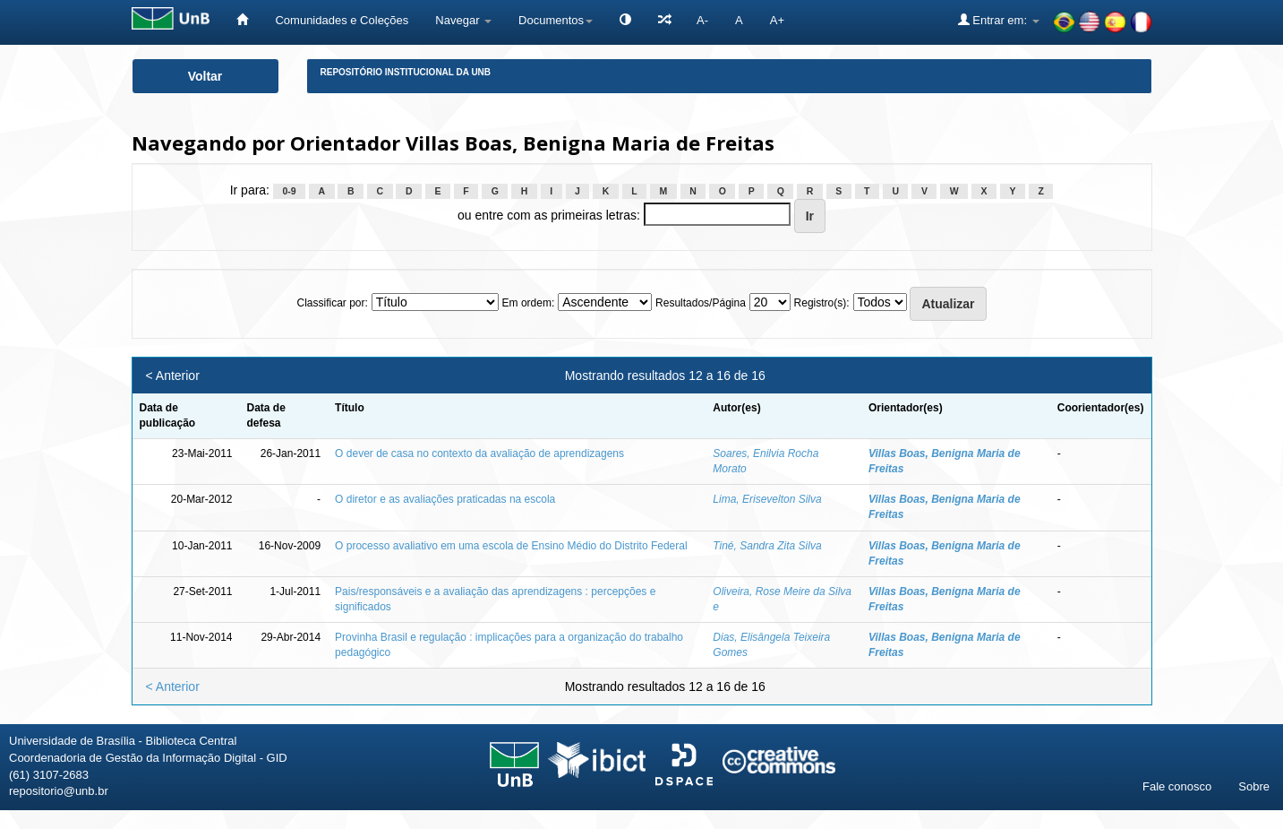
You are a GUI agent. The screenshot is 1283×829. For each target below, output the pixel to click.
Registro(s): (822, 303)
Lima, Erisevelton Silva (767, 499)
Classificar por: (331, 303)
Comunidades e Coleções (341, 20)
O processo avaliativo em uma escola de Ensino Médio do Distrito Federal (511, 546)
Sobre (1254, 786)
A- (702, 20)
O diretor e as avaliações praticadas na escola (445, 499)
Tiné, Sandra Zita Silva (767, 546)
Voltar (205, 76)
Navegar (463, 20)
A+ (777, 20)
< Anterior (173, 375)
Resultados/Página (700, 303)
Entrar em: (998, 20)
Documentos (555, 20)
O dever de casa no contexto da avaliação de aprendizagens (479, 453)
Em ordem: (528, 303)
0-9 (288, 191)
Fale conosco (1176, 786)
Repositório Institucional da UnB (406, 72)
